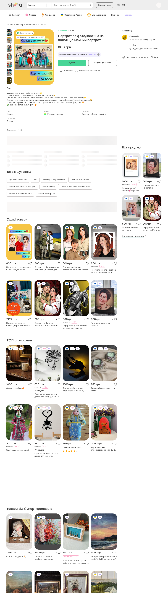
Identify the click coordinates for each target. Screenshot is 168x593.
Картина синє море (80, 180)
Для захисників (96, 15)
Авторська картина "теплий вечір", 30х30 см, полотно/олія (104, 557)
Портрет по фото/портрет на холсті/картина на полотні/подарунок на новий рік (75, 327)
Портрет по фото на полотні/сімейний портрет (75, 268)
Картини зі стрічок (46, 193)
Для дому (19, 25)
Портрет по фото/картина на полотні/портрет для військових (47, 268)
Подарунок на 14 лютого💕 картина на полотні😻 (130, 189)
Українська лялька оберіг (18, 450)
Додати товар (104, 5)
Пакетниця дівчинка (72, 447)
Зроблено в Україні (71, 15)
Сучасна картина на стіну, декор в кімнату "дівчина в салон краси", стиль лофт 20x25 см (47, 395)
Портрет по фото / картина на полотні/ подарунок (103, 271)
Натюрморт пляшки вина (20, 193)
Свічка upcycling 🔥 (15, 388)
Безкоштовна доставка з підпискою (79, 54)
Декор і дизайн (31, 25)
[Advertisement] (141, 102)
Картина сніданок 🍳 (16, 556)
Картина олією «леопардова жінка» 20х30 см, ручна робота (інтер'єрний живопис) (103, 448)
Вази (35, 180)
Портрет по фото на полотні (151, 186)
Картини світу (48, 187)
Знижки (30, 15)
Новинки (115, 15)
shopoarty (134, 36)
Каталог (14, 15)
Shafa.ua (10, 25)
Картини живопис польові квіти (75, 187)
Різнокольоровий (55, 114)
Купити (72, 63)
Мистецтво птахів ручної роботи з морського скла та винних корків (76, 561)
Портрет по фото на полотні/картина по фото (152, 229)
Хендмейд (48, 15)
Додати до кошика (102, 63)
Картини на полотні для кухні (22, 187)
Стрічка (128, 15)
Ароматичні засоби (18, 180)
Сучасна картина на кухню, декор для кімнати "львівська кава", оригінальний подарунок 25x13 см (47, 454)
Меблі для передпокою (54, 180)
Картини (43, 25)
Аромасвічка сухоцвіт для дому (103, 389)
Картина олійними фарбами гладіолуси (44, 557)
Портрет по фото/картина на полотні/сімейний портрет (18, 268)
